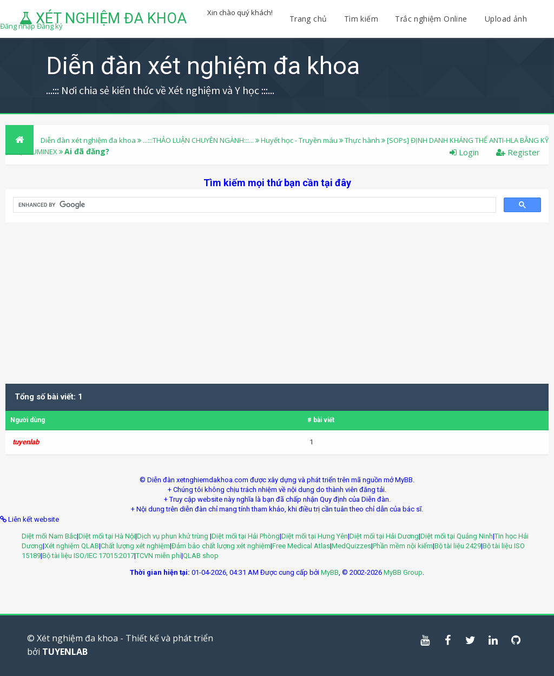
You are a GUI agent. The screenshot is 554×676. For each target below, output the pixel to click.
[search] (253, 205)
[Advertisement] (277, 298)
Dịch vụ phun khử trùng (173, 536)
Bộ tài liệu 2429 (457, 546)
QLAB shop (201, 556)
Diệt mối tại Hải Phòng (246, 536)
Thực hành (363, 140)
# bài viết (320, 420)
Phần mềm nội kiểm (403, 546)
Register (518, 152)
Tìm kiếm (361, 19)
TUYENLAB (65, 652)
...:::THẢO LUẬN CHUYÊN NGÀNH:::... (198, 140)
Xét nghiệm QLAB (71, 546)
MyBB (330, 572)
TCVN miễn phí (158, 556)
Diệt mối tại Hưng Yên (314, 536)
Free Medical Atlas (301, 546)
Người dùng (27, 420)
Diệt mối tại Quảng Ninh (456, 536)
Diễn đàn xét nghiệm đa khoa (89, 140)
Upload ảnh (506, 19)
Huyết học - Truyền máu (299, 140)
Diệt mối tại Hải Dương (384, 536)
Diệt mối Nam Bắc (49, 536)
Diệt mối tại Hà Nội (106, 536)
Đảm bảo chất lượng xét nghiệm (221, 546)
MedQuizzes (351, 546)
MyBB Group (403, 572)
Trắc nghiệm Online (432, 19)
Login (464, 152)
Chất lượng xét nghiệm (135, 546)
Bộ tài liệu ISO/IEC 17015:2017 (88, 556)
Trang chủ (308, 19)
